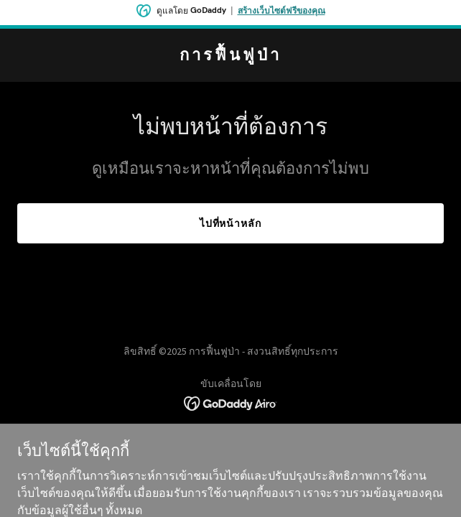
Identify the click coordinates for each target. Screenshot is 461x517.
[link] (230, 56)
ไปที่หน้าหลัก (231, 223)
